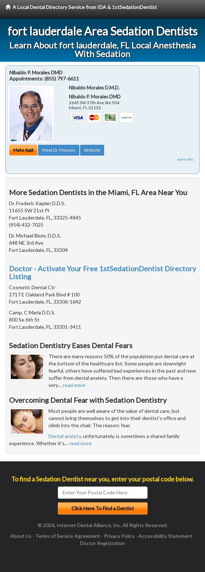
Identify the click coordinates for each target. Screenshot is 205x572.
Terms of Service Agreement (68, 536)
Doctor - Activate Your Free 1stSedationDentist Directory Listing (102, 272)
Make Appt (23, 150)
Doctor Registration (102, 543)
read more (74, 385)
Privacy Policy (119, 536)
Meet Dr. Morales (58, 150)
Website (92, 150)
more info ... (186, 159)
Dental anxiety (64, 436)
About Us (21, 536)
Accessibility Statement (165, 536)
